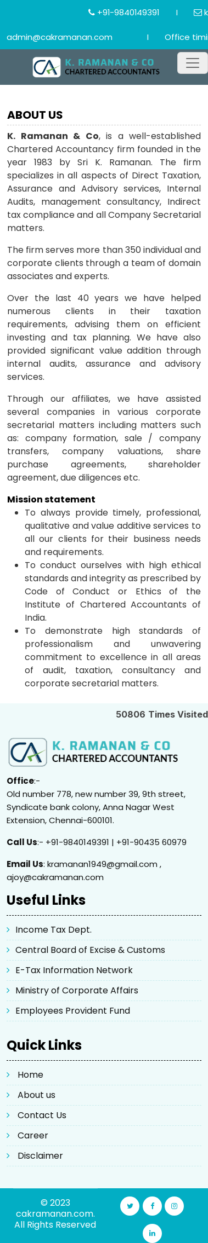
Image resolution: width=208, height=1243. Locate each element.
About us (36, 1095)
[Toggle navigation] (192, 63)
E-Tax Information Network (74, 970)
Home (30, 1074)
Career (33, 1135)
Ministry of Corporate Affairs (76, 990)
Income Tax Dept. (53, 929)
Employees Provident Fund (72, 1010)
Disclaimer (40, 1155)
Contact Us (42, 1115)
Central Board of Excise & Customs (90, 950)
